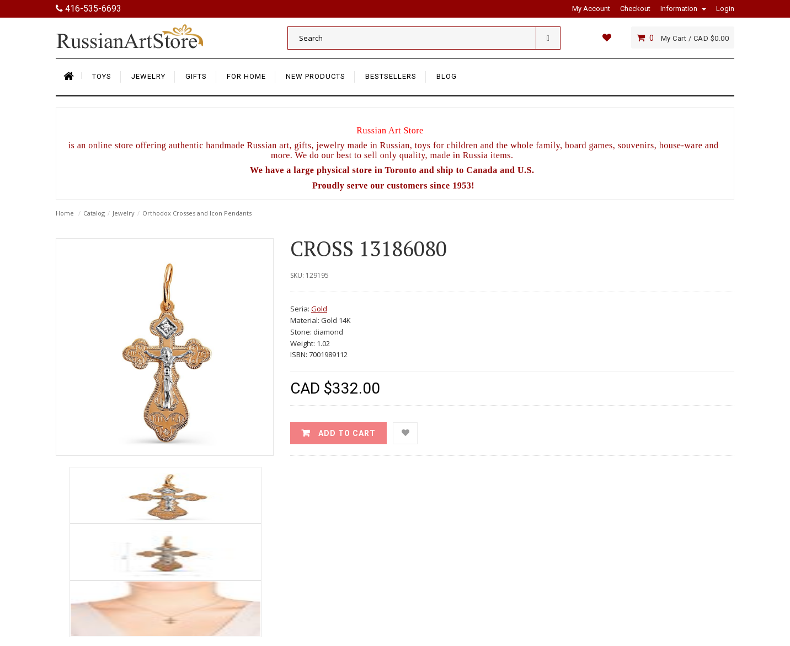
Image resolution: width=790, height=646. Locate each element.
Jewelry (124, 213)
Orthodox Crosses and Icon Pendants (197, 213)
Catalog (94, 213)
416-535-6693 (88, 8)
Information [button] (683, 8)
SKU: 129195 (309, 275)
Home (65, 213)
